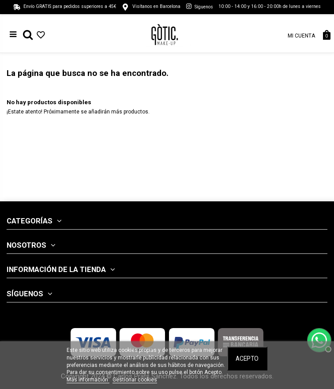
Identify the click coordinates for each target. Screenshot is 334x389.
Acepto (247, 358)
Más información (88, 380)
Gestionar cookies (135, 380)
